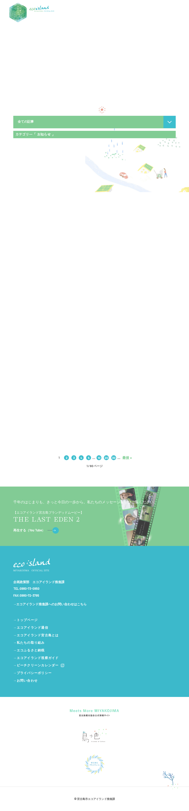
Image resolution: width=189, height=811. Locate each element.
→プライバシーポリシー (32, 673)
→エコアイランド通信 (30, 627)
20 (106, 457)
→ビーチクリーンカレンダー (39, 665)
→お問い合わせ (25, 680)
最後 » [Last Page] (127, 457)
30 (113, 457)
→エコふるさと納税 (29, 650)
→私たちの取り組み (29, 642)
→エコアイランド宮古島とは (36, 635)
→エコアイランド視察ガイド (36, 658)
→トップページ (25, 620)
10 (99, 457)
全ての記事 (26, 121)
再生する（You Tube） (36, 530)
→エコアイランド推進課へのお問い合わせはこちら (50, 604)
